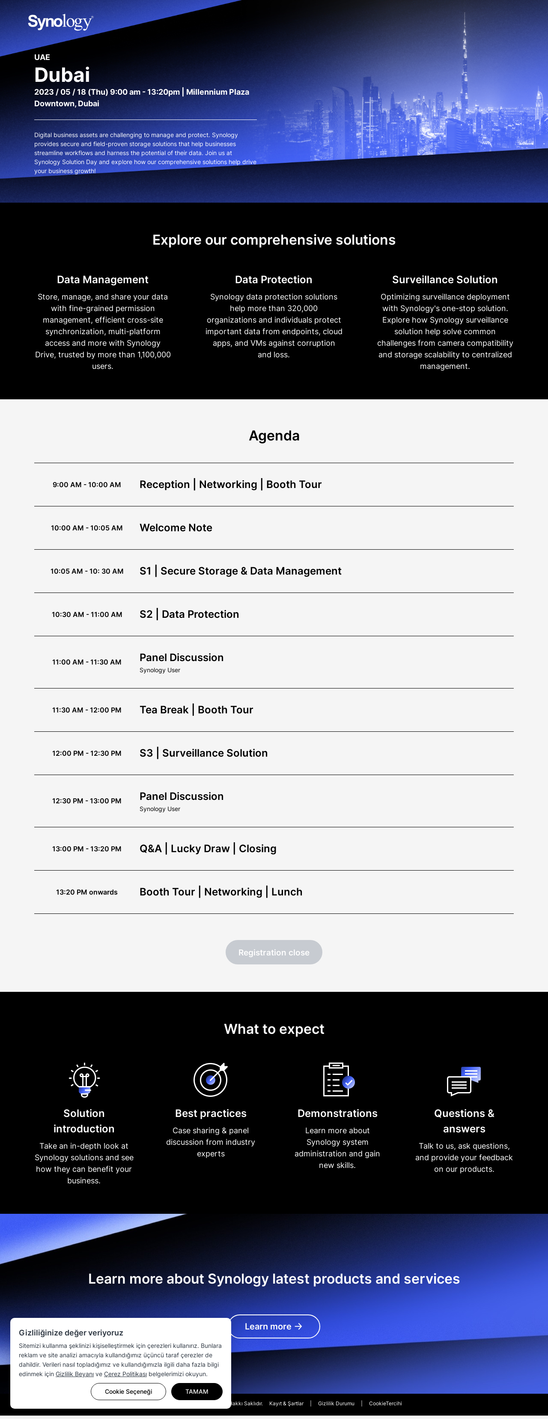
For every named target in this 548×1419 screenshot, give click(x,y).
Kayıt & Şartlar (286, 1407)
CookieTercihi (385, 1407)
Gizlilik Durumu (336, 1407)
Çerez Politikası (125, 1373)
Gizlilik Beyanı (75, 1373)
